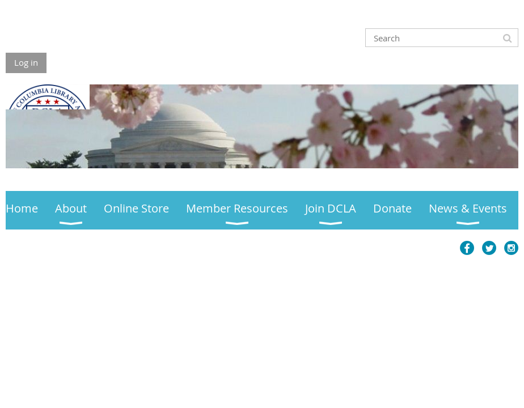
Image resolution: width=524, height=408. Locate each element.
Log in (26, 62)
